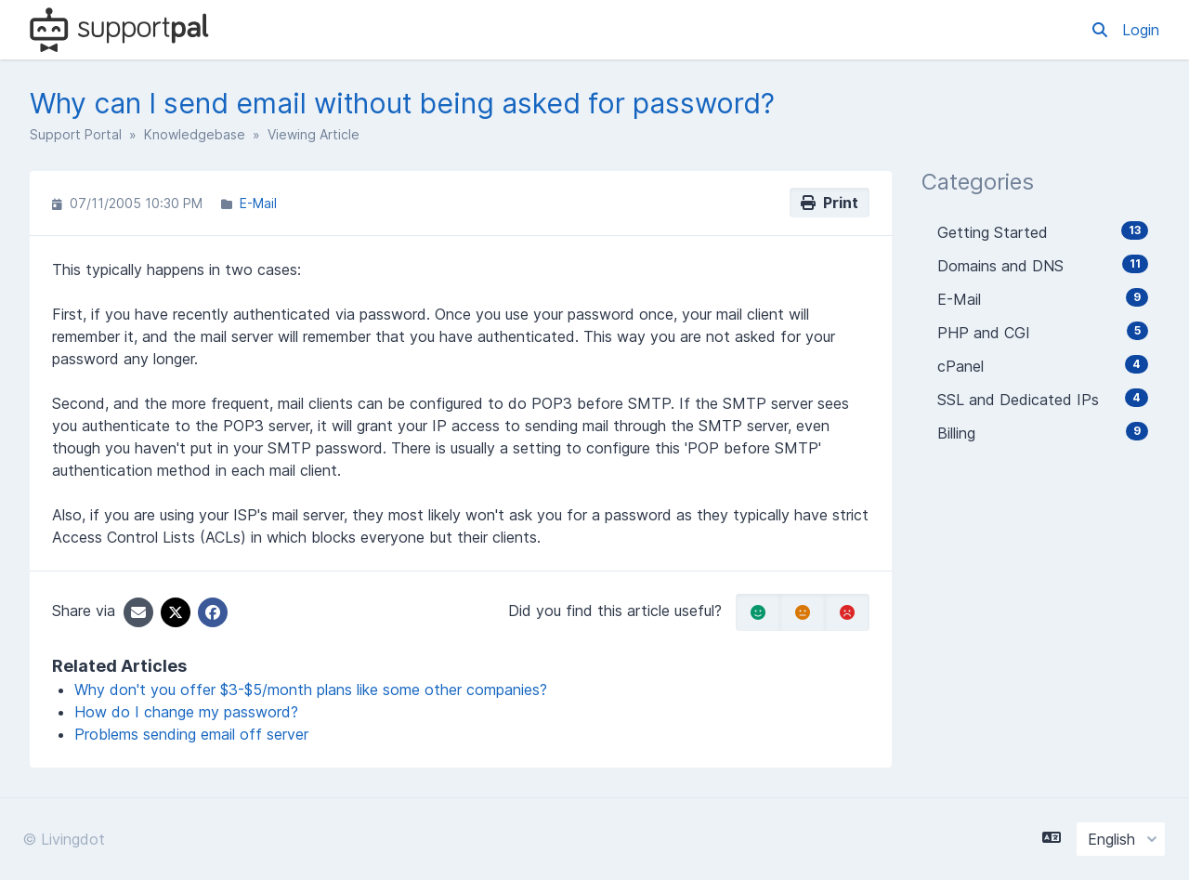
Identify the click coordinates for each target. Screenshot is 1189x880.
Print (829, 202)
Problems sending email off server (191, 734)
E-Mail (258, 203)
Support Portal (76, 134)
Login (1140, 29)
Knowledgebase (194, 134)
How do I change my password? (186, 712)
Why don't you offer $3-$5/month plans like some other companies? (310, 689)
